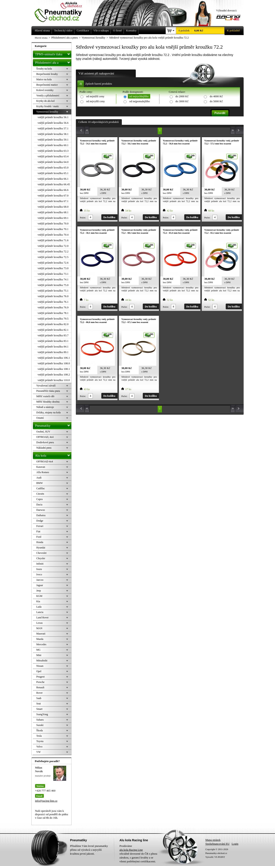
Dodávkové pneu (45, 442)
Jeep (38, 590)
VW (38, 751)
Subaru (40, 719)
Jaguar (39, 585)
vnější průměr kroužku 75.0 (53, 285)
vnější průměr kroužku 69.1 (53, 217)
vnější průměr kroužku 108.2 (54, 374)
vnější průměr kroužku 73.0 (53, 268)
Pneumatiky (53, 425)
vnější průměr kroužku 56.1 (53, 117)
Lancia (39, 612)
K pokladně (232, 30)
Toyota (39, 741)
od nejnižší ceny (95, 96)
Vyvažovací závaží (46, 385)
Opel (38, 671)
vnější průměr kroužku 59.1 (53, 139)
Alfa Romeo (42, 472)
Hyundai (40, 547)
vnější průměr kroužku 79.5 (53, 318)
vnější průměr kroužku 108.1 (54, 368)
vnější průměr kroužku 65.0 (53, 167)
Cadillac (40, 488)
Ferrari (39, 526)
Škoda (39, 730)
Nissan (39, 665)
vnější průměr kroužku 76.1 (53, 301)
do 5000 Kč (216, 101)
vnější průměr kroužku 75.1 (53, 290)
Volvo (39, 746)
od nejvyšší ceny (95, 101)
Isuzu (39, 569)
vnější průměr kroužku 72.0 (53, 245)
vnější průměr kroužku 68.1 (53, 212)
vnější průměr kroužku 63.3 (53, 150)
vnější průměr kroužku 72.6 (53, 262)
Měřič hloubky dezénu (48, 401)
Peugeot (40, 676)
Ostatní (40, 417)
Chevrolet (41, 552)
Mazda (39, 639)
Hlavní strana (41, 37)
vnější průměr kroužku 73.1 (53, 273)
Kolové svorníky (44, 90)
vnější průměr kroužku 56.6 (53, 122)
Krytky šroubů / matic (47, 106)
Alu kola (53, 454)
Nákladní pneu (43, 447)
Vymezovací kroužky (47, 111)
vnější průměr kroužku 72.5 (53, 257)
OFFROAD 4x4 (44, 461)
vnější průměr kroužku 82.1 (53, 329)
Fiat (38, 531)
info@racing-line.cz (46, 800)
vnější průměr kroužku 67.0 (53, 195)
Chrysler (40, 558)
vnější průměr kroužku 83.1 (53, 341)
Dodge (39, 520)
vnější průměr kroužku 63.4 (53, 156)
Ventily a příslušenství (47, 95)
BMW (39, 483)
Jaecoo (39, 579)
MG (38, 649)
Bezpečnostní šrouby (47, 74)
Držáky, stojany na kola (48, 412)
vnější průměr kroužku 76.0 (53, 296)
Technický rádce (63, 30)
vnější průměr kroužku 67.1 (53, 201)
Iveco (39, 574)
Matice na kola (44, 79)
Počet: (83, 217)
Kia (38, 601)
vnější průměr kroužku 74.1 (53, 279)
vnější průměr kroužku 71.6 (53, 240)
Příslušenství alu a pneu (53, 62)
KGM (39, 595)
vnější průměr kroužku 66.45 (54, 184)
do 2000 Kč (182, 96)
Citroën (40, 493)
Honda (39, 542)
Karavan (40, 466)
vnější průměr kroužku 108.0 (54, 363)
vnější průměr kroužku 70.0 (53, 223)
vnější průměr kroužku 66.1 (53, 178)
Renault (40, 687)
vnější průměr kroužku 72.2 (53, 251)
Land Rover (42, 617)
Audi (38, 477)
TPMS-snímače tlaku (53, 53)
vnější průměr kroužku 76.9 (53, 307)
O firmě (117, 30)
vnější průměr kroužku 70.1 (53, 229)
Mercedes (41, 644)
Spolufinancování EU (217, 843)
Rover (39, 692)
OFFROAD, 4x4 (44, 436)
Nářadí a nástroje (45, 407)
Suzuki (39, 725)
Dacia (39, 504)
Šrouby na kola (44, 68)
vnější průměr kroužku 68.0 (53, 206)
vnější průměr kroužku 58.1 (53, 134)
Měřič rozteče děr (45, 396)
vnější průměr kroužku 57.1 (53, 128)
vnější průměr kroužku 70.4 (53, 234)
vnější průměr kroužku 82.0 (53, 324)
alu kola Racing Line (131, 849)
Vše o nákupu (101, 30)
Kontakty (131, 30)
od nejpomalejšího (139, 101)
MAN (39, 628)
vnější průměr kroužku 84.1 (53, 346)
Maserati (40, 633)
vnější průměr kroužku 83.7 (53, 335)
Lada (38, 606)
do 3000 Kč (182, 101)
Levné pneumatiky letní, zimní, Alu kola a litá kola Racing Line (61, 11)
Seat (38, 703)
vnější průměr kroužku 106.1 (54, 357)
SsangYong (42, 714)
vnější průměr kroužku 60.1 (53, 145)
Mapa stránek (212, 839)
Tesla (39, 735)
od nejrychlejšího (139, 96)
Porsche (40, 682)
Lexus (39, 622)
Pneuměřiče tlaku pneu (48, 390)
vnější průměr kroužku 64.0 (53, 162)
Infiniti (39, 563)
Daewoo (40, 509)
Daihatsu (41, 515)
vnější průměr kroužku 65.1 (53, 173)
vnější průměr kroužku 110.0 (54, 380)
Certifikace (83, 30)
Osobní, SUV (43, 431)
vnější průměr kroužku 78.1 (53, 313)
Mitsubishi (41, 660)
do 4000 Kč (216, 96)
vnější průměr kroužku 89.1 (53, 352)
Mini (38, 655)
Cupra (39, 499)
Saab (38, 698)
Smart (39, 708)
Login (235, 843)
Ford (38, 536)
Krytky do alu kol (45, 100)
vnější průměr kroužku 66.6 (53, 189)
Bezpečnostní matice (47, 84)
